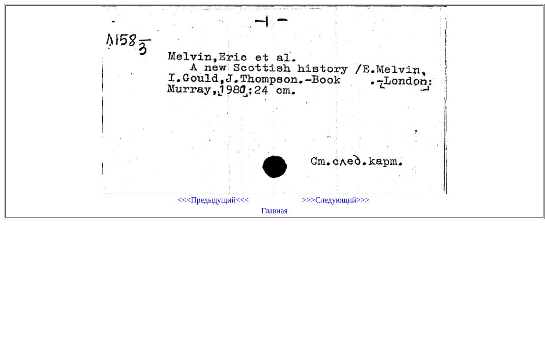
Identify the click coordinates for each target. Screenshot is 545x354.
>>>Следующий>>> (335, 200)
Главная (274, 210)
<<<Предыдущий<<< (213, 200)
